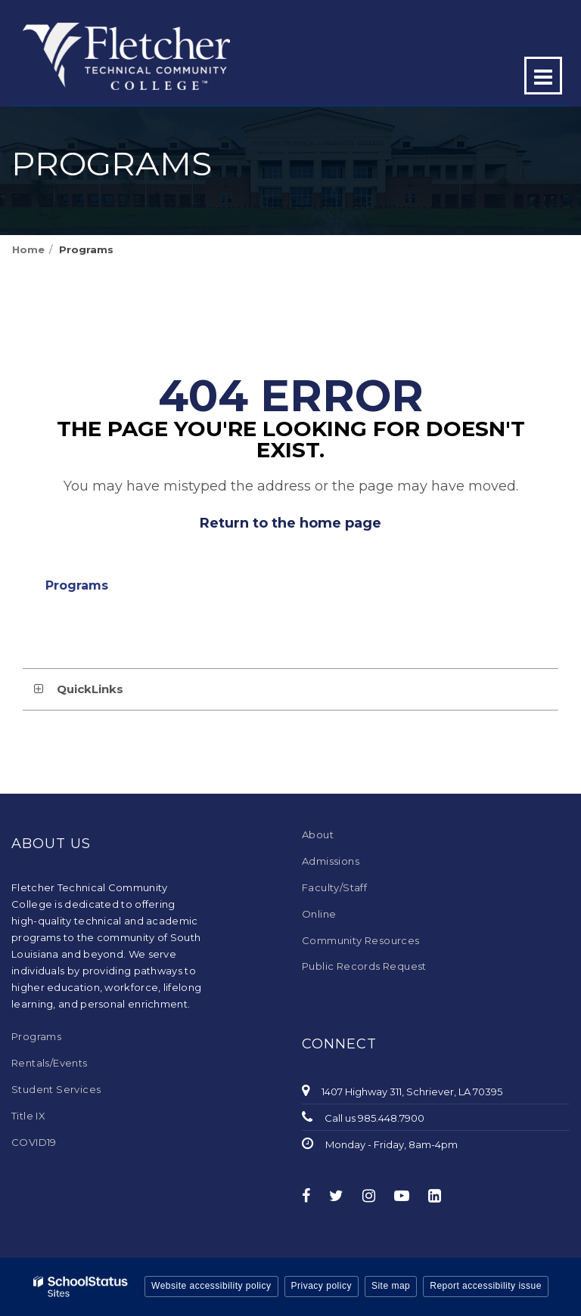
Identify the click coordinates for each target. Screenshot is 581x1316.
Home (28, 249)
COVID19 (34, 1142)
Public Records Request (364, 966)
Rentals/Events (49, 1063)
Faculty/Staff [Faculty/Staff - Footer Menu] (334, 887)
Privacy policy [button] (321, 1285)
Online (319, 914)
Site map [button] (390, 1285)
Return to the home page (290, 523)
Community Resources (361, 940)
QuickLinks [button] (90, 689)
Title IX (28, 1116)
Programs (86, 249)
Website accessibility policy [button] (211, 1285)
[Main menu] (543, 75)
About (318, 834)
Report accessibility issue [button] (486, 1285)
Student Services (56, 1089)
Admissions (330, 861)
